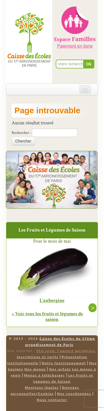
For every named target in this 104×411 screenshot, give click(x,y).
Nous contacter (52, 400)
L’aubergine (52, 300)
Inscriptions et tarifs (37, 357)
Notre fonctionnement (64, 363)
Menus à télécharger (44, 375)
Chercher (23, 141)
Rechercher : (21, 132)
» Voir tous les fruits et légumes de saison (47, 317)
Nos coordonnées (74, 394)
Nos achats (60, 369)
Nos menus (35, 369)
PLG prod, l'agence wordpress (66, 351)
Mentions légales (42, 387)
